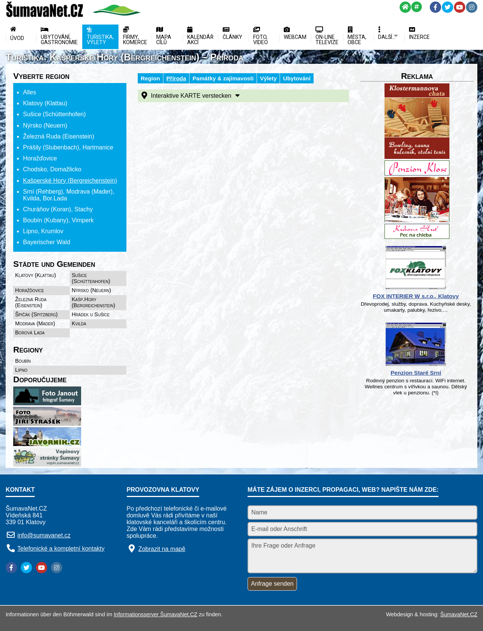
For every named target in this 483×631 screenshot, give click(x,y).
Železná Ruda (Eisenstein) (30, 302)
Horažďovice (29, 290)
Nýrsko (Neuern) (91, 290)
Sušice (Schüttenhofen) (91, 278)
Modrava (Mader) (35, 323)
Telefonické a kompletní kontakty (61, 548)
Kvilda (79, 323)
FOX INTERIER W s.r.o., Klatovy (416, 296)
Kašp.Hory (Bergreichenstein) (93, 302)
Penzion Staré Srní (416, 372)
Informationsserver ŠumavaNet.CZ (155, 614)
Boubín (23, 361)
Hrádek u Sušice (90, 314)
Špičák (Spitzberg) (36, 314)
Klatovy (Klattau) (35, 275)
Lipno (21, 370)
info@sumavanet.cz (44, 535)
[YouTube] (459, 7)
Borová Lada (30, 332)
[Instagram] (471, 7)
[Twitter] (447, 7)
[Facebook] (435, 7)
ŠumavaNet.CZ (458, 614)
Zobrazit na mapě (162, 549)
